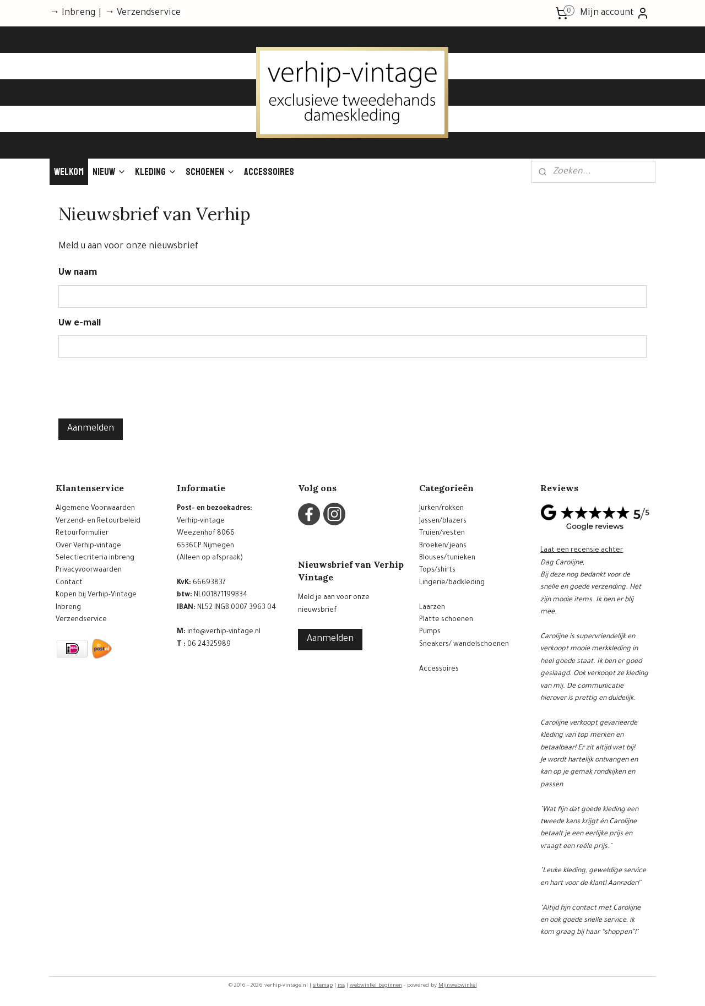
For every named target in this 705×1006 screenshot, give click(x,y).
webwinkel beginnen (376, 986)
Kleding (156, 172)
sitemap (323, 986)
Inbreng (68, 608)
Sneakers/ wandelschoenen (464, 645)
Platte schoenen (446, 620)
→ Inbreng (72, 13)
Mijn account (614, 13)
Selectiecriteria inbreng (95, 558)
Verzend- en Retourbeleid (98, 521)
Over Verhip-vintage (88, 546)
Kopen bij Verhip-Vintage (96, 595)
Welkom (69, 172)
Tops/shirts (437, 570)
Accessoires (269, 172)
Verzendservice (81, 620)
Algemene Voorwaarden (95, 509)
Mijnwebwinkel (457, 986)
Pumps (430, 632)
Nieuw (109, 172)
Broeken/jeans (443, 546)
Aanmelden (90, 429)
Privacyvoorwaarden (89, 570)
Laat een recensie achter (581, 550)
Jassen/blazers (443, 521)
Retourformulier (82, 533)
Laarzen (432, 608)
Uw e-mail (79, 324)
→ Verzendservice (143, 13)
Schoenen (210, 172)
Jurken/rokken (441, 509)
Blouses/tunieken (447, 558)
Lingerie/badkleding (452, 583)
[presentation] (142, 388)
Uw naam (77, 273)
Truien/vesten (442, 533)
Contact (69, 583)
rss (341, 986)
